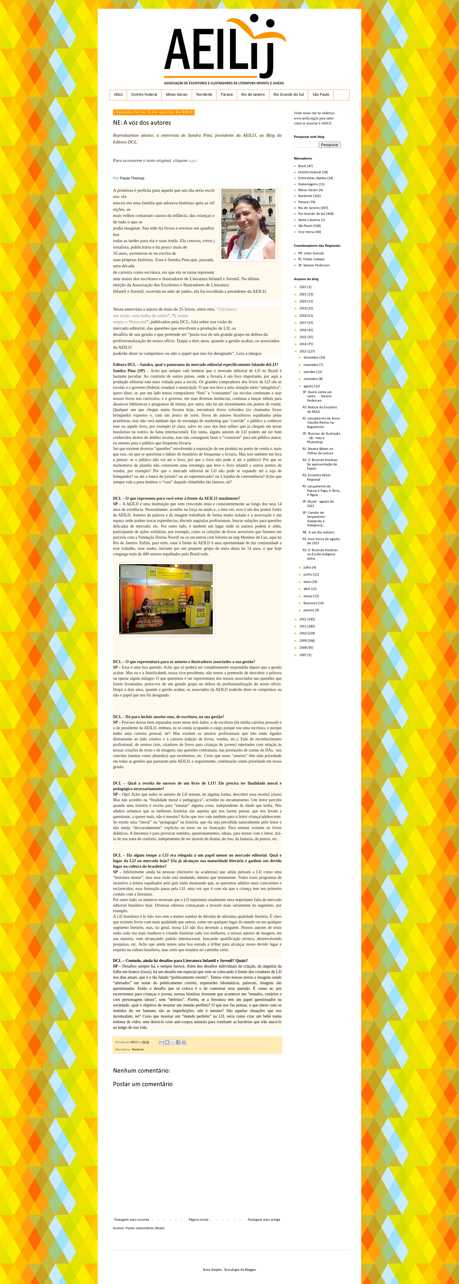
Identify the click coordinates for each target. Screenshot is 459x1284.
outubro (310, 372)
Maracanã (138, 321)
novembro (311, 365)
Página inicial (198, 1220)
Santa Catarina (309, 220)
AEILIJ (118, 95)
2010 (303, 633)
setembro (311, 379)
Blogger (250, 1270)
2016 (303, 330)
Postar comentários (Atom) (145, 1228)
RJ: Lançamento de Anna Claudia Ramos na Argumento (321, 423)
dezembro (311, 357)
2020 (303, 301)
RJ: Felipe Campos (311, 259)
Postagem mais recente (131, 1220)
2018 (303, 316)
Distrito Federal (144, 95)
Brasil (302, 166)
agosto (309, 386)
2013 (303, 351)
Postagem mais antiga (264, 1220)
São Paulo (321, 95)
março (308, 596)
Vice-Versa (306, 232)
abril (307, 589)
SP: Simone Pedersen (314, 265)
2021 (303, 294)
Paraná (227, 95)
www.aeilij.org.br (306, 118)
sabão (162, 315)
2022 (303, 287)
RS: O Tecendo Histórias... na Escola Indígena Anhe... (321, 555)
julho (308, 567)
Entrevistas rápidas (312, 178)
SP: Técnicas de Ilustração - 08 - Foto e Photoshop (321, 438)
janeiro (309, 610)
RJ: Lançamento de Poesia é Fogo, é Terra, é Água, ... (321, 491)
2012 (303, 619)
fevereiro (311, 603)
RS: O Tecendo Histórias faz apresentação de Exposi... (320, 464)
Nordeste (204, 95)
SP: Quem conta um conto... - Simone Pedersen (317, 397)
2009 (303, 641)
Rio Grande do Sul (289, 95)
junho (308, 574)
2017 (303, 323)
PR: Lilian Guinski (311, 253)
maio (307, 582)
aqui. (193, 160)
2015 (303, 337)
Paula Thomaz (132, 178)
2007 (303, 655)
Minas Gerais (177, 95)
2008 (303, 648)
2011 (303, 626)
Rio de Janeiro (253, 95)
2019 (303, 308)
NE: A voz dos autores (319, 532)
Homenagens (308, 184)
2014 (303, 344)
